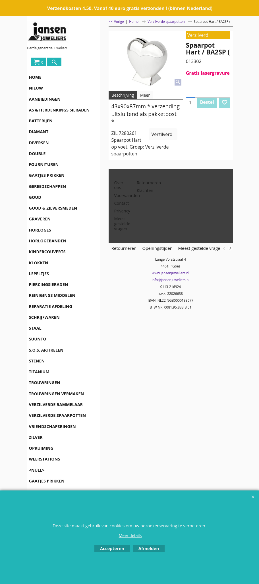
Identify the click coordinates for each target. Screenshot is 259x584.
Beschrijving (123, 95)
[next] (230, 248)
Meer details (130, 535)
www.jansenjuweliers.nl (170, 273)
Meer (145, 95)
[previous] (224, 248)
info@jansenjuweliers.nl (171, 279)
